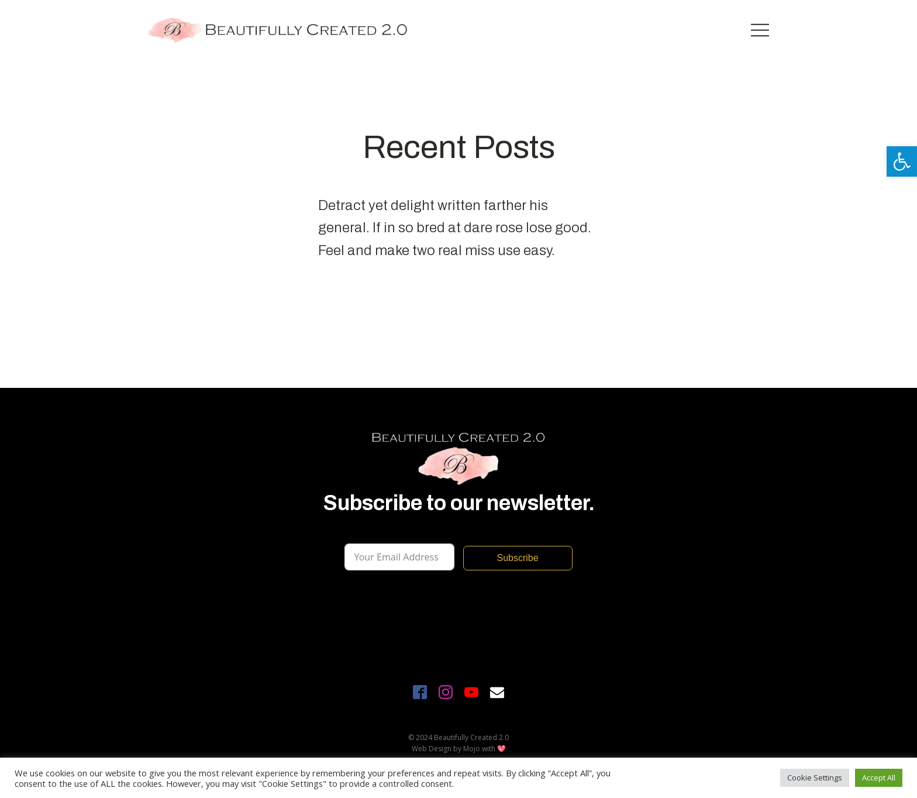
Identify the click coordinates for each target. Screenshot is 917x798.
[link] (902, 161)
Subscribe (517, 558)
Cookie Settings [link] (814, 777)
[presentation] (433, 605)
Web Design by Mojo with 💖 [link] (459, 749)
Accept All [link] (878, 777)
